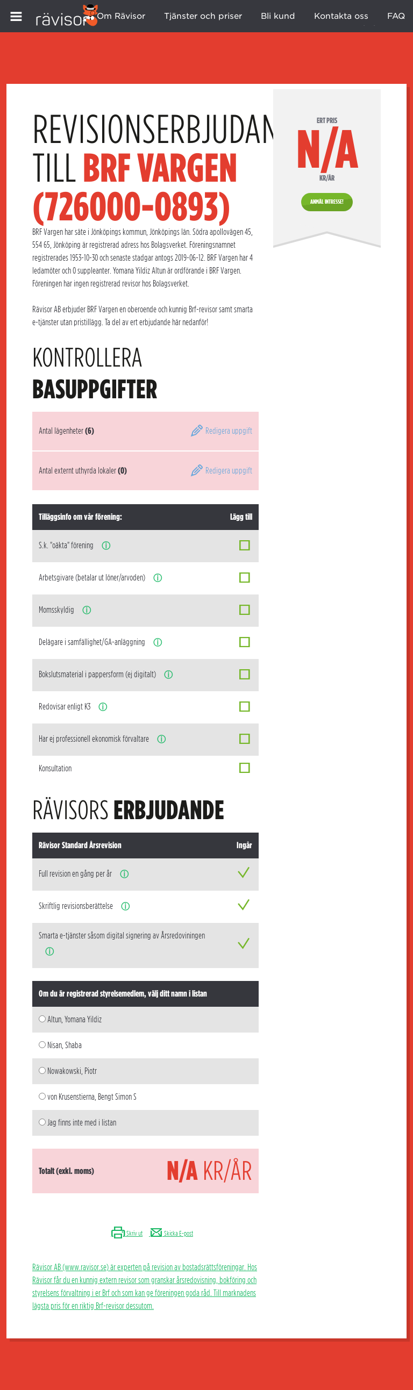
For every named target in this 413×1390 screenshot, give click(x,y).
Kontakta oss (341, 16)
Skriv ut (127, 1233)
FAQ (396, 16)
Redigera (221, 431)
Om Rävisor (121, 16)
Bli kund (278, 16)
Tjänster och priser (203, 16)
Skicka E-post (171, 1233)
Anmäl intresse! (327, 201)
